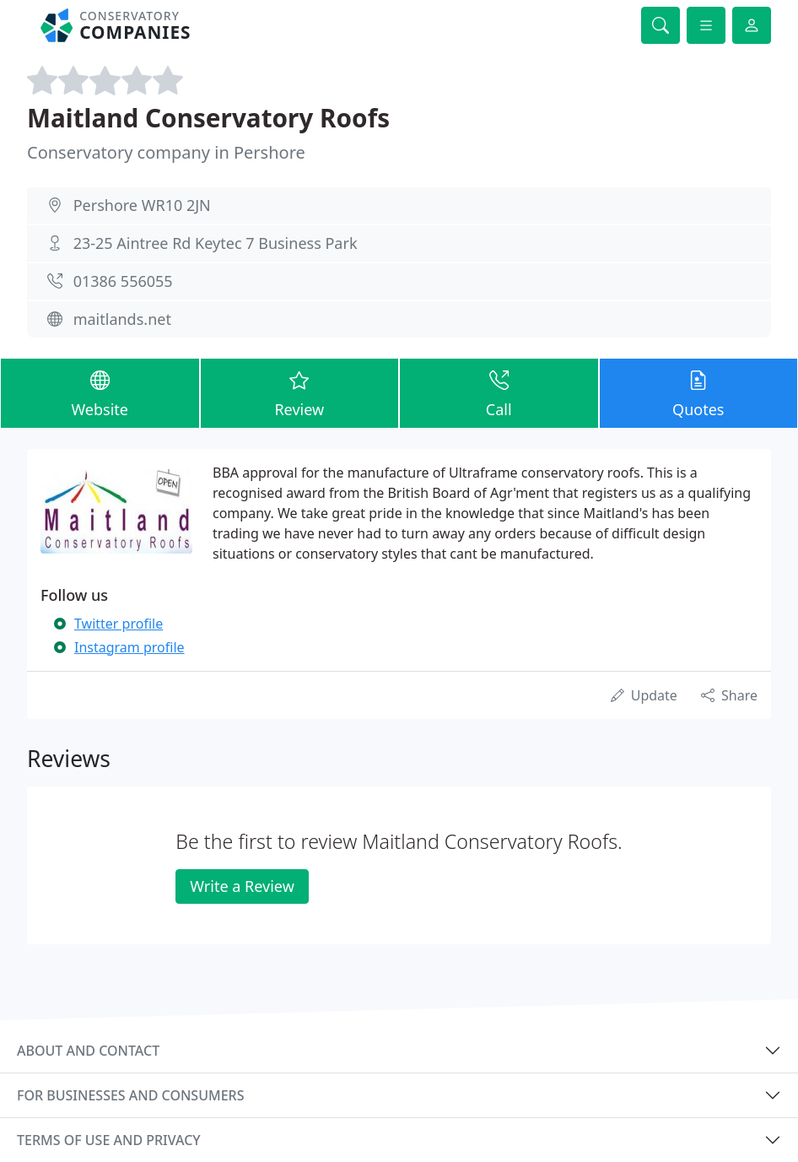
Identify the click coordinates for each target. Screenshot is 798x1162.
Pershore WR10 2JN (142, 205)
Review (300, 392)
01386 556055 (123, 281)
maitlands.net (122, 319)
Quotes (699, 392)
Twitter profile (118, 623)
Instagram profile (129, 647)
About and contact (88, 1050)
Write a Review (242, 886)
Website (100, 392)
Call (499, 392)
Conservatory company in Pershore (166, 152)
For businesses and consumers (130, 1095)
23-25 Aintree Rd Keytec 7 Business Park (215, 243)
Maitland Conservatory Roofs (208, 117)
